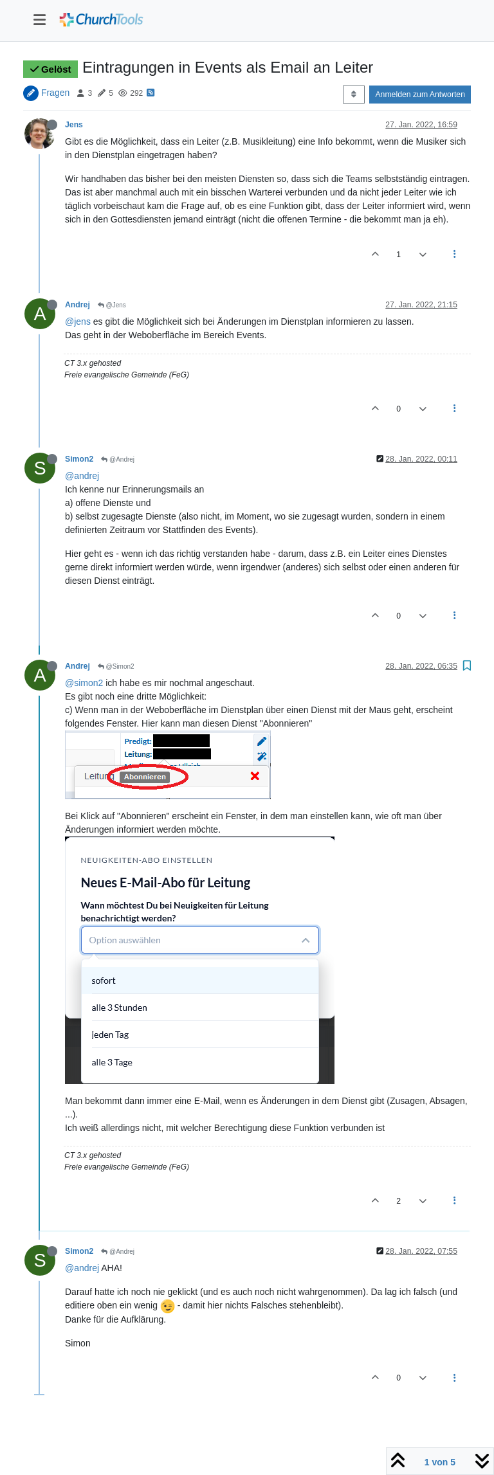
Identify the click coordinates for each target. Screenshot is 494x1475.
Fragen (55, 92)
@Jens (112, 305)
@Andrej (117, 459)
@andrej (82, 476)
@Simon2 (116, 666)
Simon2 (79, 459)
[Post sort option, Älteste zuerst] (353, 95)
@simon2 (84, 683)
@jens (78, 321)
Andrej (77, 304)
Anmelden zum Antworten (420, 94)
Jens (74, 124)
